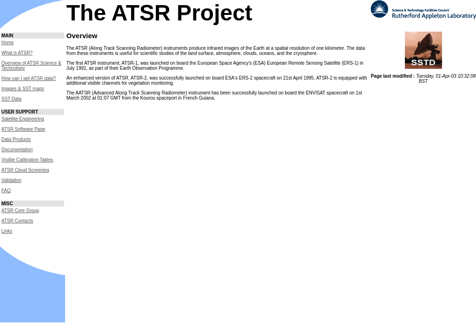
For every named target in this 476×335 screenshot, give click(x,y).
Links (6, 231)
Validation (11, 180)
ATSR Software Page (23, 129)
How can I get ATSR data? (28, 78)
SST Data (11, 98)
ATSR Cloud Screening (25, 170)
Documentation (17, 149)
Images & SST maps (22, 88)
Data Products (16, 139)
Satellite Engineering (22, 118)
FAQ (6, 190)
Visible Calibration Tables (27, 159)
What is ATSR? (17, 52)
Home (7, 42)
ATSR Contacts (17, 220)
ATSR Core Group (20, 210)
